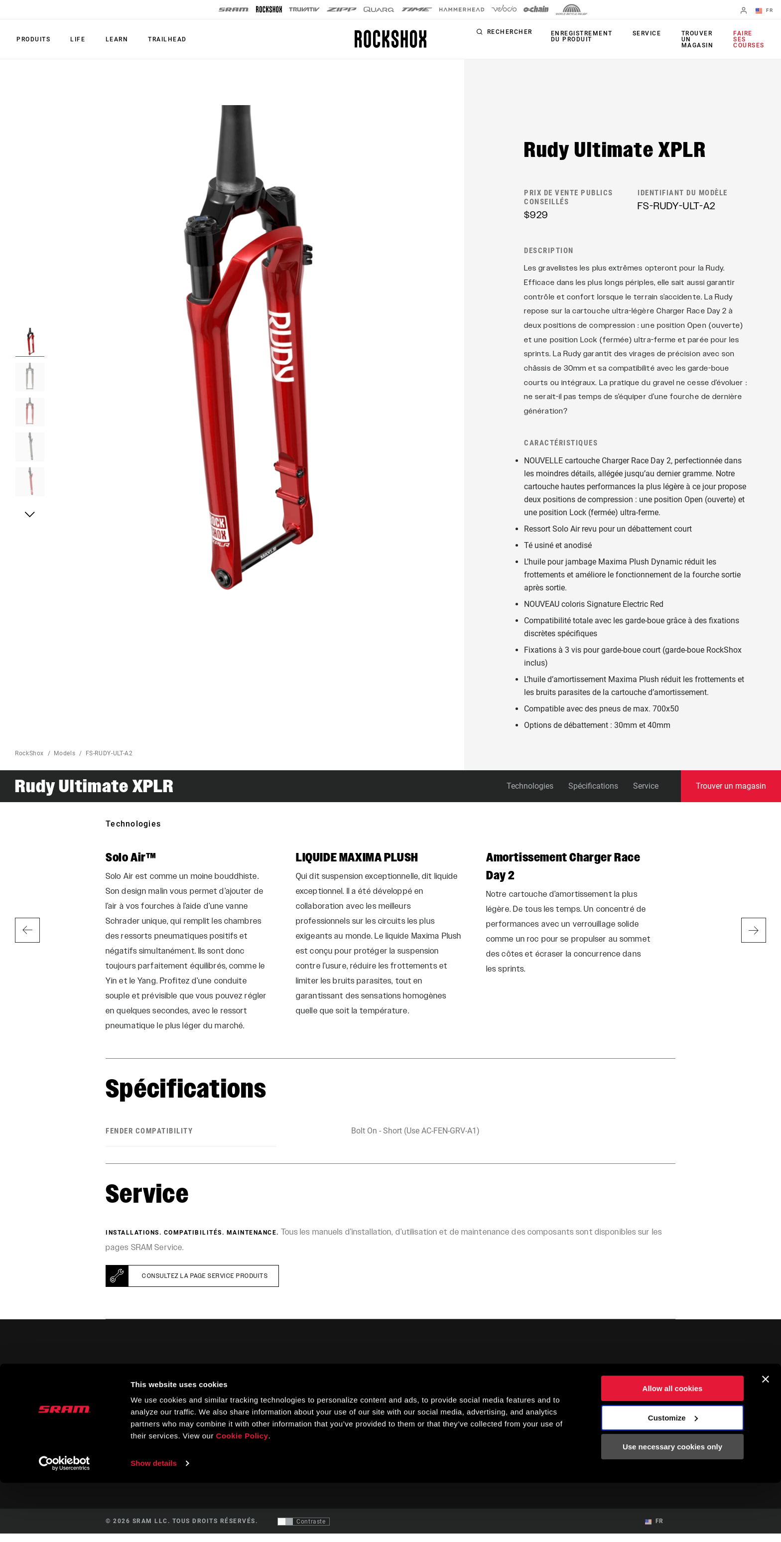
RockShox (29, 761)
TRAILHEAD (156, 39)
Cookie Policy (242, 1495)
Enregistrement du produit (586, 36)
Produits (32, 39)
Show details (153, 1522)
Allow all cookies (673, 1447)
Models (64, 761)
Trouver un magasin (695, 39)
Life (73, 39)
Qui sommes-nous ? (640, 1397)
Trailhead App (542, 1397)
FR (766, 10)
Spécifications (593, 794)
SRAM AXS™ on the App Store (565, 1411)
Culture (410, 1411)
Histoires (412, 1397)
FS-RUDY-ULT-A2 (109, 761)
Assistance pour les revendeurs (473, 1411)
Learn (109, 39)
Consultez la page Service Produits (205, 1284)
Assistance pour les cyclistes (470, 1397)
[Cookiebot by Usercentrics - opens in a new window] (64, 1522)
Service (648, 33)
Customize (673, 1476)
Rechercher (515, 33)
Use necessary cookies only (672, 1506)
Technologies (530, 794)
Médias (621, 1411)
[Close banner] (765, 1438)
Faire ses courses (749, 39)
